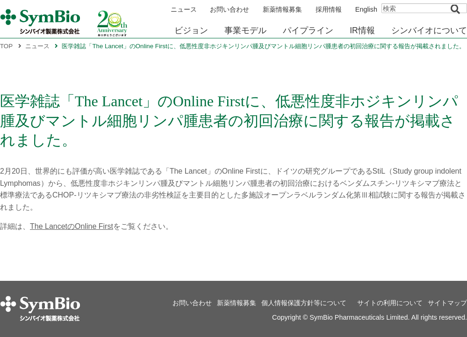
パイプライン (308, 30)
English (366, 9)
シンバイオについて (429, 30)
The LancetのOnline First (71, 226)
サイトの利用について (390, 303)
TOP (6, 46)
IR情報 (362, 30)
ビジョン (191, 30)
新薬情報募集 (282, 9)
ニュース (184, 9)
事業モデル (245, 30)
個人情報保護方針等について (303, 303)
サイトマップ (447, 303)
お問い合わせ (229, 9)
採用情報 (329, 9)
